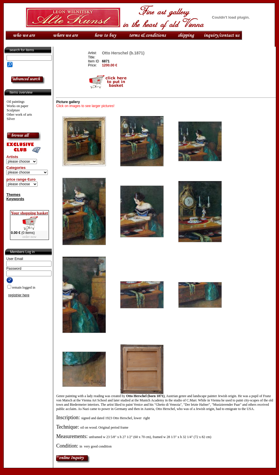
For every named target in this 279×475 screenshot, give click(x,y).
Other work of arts (19, 115)
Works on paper (17, 106)
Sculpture (13, 110)
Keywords (15, 199)
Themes (13, 194)
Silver (11, 119)
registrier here (18, 295)
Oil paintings (15, 102)
